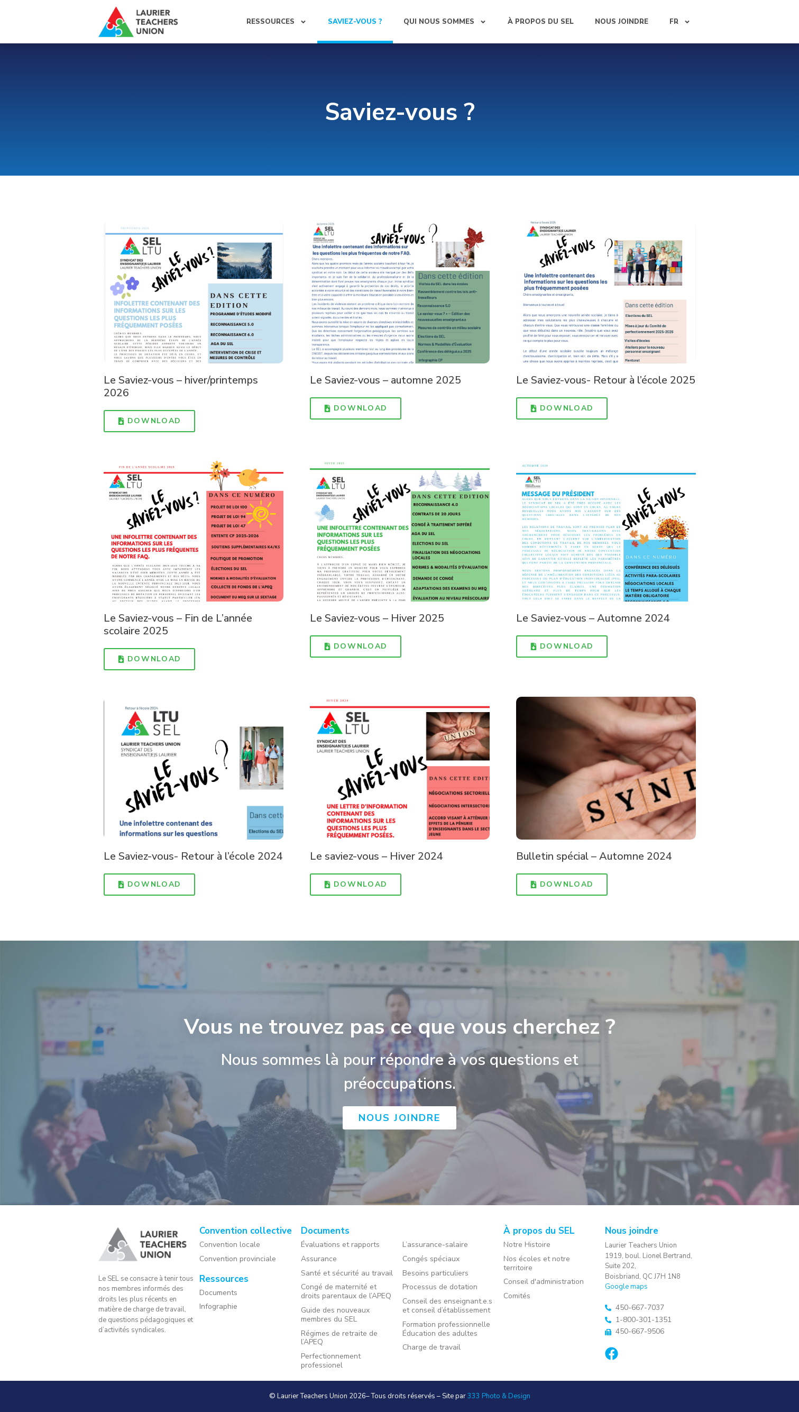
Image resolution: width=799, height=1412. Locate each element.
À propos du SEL (541, 21)
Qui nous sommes (444, 22)
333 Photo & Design (498, 1396)
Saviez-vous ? (355, 21)
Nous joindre (621, 21)
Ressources (276, 22)
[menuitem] (680, 21)
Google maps (626, 1286)
